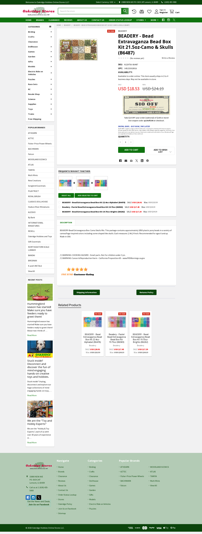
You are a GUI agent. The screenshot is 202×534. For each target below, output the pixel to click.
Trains (40, 116)
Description (66, 223)
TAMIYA (31, 172)
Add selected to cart (89, 196)
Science (40, 101)
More (155, 22)
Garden (40, 59)
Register (161, 14)
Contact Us (98, 22)
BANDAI (31, 257)
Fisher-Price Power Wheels (40, 146)
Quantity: (124, 138)
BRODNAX (32, 263)
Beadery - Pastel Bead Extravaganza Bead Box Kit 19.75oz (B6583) (116, 338)
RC (40, 91)
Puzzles (40, 81)
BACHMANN (33, 151)
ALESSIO (32, 214)
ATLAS (31, 167)
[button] (160, 153)
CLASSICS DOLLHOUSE (38, 204)
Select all (66, 196)
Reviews (68, 22)
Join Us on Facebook (67, 511)
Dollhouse (40, 49)
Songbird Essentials (37, 188)
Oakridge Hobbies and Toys (40, 238)
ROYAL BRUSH (34, 198)
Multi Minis (33, 177)
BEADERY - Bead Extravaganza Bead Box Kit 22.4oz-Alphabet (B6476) (92, 338)
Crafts (40, 39)
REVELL (31, 233)
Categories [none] (34, 29)
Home (28, 22)
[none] (78, 52)
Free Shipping (34, 121)
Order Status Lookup (120, 22)
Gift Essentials (34, 244)
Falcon (31, 156)
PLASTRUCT (33, 193)
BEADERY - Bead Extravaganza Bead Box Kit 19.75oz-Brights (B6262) (140, 338)
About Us (82, 22)
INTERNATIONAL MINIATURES (35, 226)
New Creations (34, 183)
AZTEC (31, 140)
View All (31, 273)
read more (32, 337)
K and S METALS (35, 268)
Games (40, 54)
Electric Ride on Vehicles (40, 75)
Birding (40, 34)
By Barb (31, 219)
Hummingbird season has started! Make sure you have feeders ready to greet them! (39, 312)
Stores (141, 22)
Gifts (40, 64)
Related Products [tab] (69, 305)
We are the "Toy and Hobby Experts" (39, 424)
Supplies (40, 106)
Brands (40, 22)
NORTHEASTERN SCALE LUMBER (38, 251)
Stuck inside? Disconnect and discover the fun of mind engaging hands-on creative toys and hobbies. (38, 371)
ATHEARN (32, 135)
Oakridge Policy (65, 506)
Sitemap (62, 515)
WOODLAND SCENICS (37, 161)
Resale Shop (40, 96)
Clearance (54, 22)
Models (40, 68)
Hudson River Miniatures (38, 209)
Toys (40, 111)
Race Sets (40, 86)
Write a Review (168, 60)
